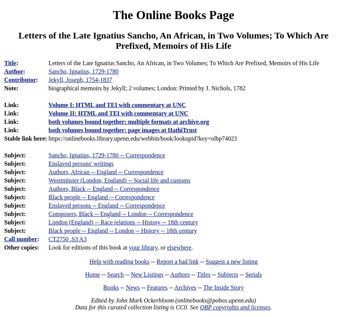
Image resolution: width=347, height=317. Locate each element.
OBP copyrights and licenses (235, 307)
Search (115, 274)
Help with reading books (119, 261)
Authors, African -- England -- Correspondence (106, 172)
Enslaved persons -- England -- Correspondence (107, 205)
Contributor (20, 80)
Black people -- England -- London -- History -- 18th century (123, 230)
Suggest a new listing (232, 261)
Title (10, 63)
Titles (203, 274)
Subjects (228, 274)
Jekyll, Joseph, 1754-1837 (80, 80)
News (133, 287)
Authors (180, 274)
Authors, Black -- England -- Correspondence (104, 189)
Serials (253, 274)
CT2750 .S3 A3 (68, 239)
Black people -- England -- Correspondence (102, 197)
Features (157, 287)
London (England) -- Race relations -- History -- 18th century (123, 222)
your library (143, 247)
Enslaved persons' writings (81, 163)
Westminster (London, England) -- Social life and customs (120, 180)
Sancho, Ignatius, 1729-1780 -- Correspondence (107, 155)
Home (92, 274)
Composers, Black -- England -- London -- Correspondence (121, 214)
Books (111, 287)
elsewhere (179, 247)
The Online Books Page (173, 15)
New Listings (147, 274)
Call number (20, 239)
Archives (185, 287)
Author (13, 71)
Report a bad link (177, 261)
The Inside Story (223, 287)
